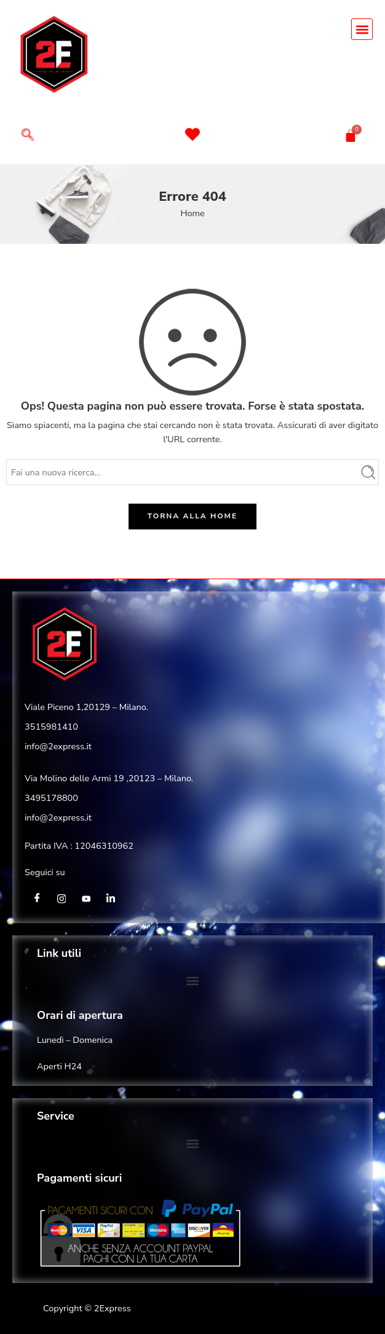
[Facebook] (37, 898)
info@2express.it (58, 746)
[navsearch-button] (27, 136)
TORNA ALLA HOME (192, 516)
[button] (362, 29)
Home (192, 213)
